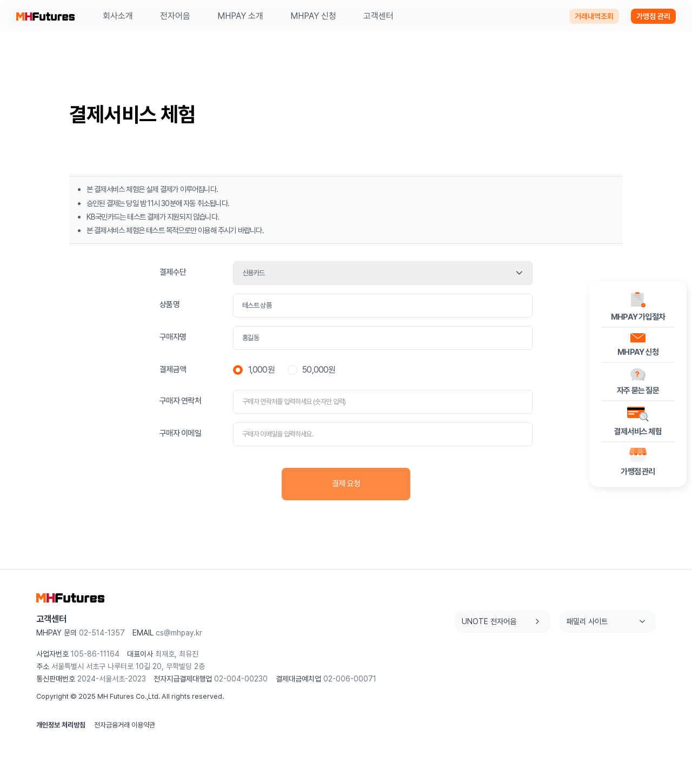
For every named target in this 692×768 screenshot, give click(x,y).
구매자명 (172, 337)
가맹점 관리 (653, 16)
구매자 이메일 (180, 433)
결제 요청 (346, 483)
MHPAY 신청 (313, 16)
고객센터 (378, 16)
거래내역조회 (594, 16)
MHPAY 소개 (240, 16)
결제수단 (172, 272)
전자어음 (175, 16)
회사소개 (118, 16)
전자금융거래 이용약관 (124, 724)
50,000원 (312, 370)
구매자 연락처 (180, 401)
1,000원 (254, 370)
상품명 (169, 304)
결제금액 (172, 369)
